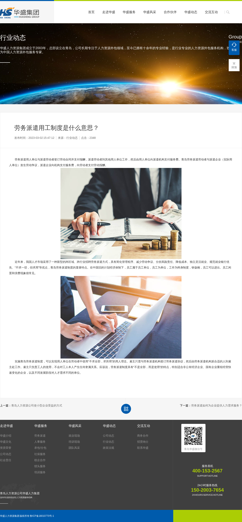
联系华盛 (142, 447)
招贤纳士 (142, 441)
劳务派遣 (40, 435)
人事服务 (40, 441)
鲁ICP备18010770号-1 (42, 516)
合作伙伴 (170, 12)
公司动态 (5, 454)
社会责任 (5, 460)
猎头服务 (40, 466)
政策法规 (108, 447)
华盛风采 (149, 12)
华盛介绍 (5, 435)
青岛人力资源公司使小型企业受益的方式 (36, 405)
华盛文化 (5, 441)
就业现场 (74, 435)
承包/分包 (40, 447)
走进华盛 (108, 12)
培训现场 (74, 441)
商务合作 (142, 435)
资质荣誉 (5, 447)
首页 (91, 12)
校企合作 (40, 460)
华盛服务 (129, 12)
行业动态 (108, 441)
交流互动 (211, 12)
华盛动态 (190, 12)
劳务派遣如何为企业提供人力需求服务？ (216, 405)
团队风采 (74, 447)
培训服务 (40, 472)
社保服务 (40, 454)
